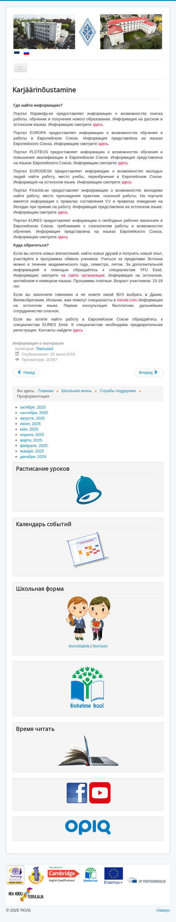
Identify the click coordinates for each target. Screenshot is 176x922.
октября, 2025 (33, 407)
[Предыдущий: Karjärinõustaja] (25, 372)
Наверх (163, 910)
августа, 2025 (32, 418)
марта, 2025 (31, 440)
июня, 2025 (30, 423)
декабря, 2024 (33, 456)
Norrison (100, 646)
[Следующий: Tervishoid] (149, 372)
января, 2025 (32, 451)
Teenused (44, 348)
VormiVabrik (79, 646)
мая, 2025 (29, 429)
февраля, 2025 (34, 445)
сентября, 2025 (34, 412)
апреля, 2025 (32, 434)
